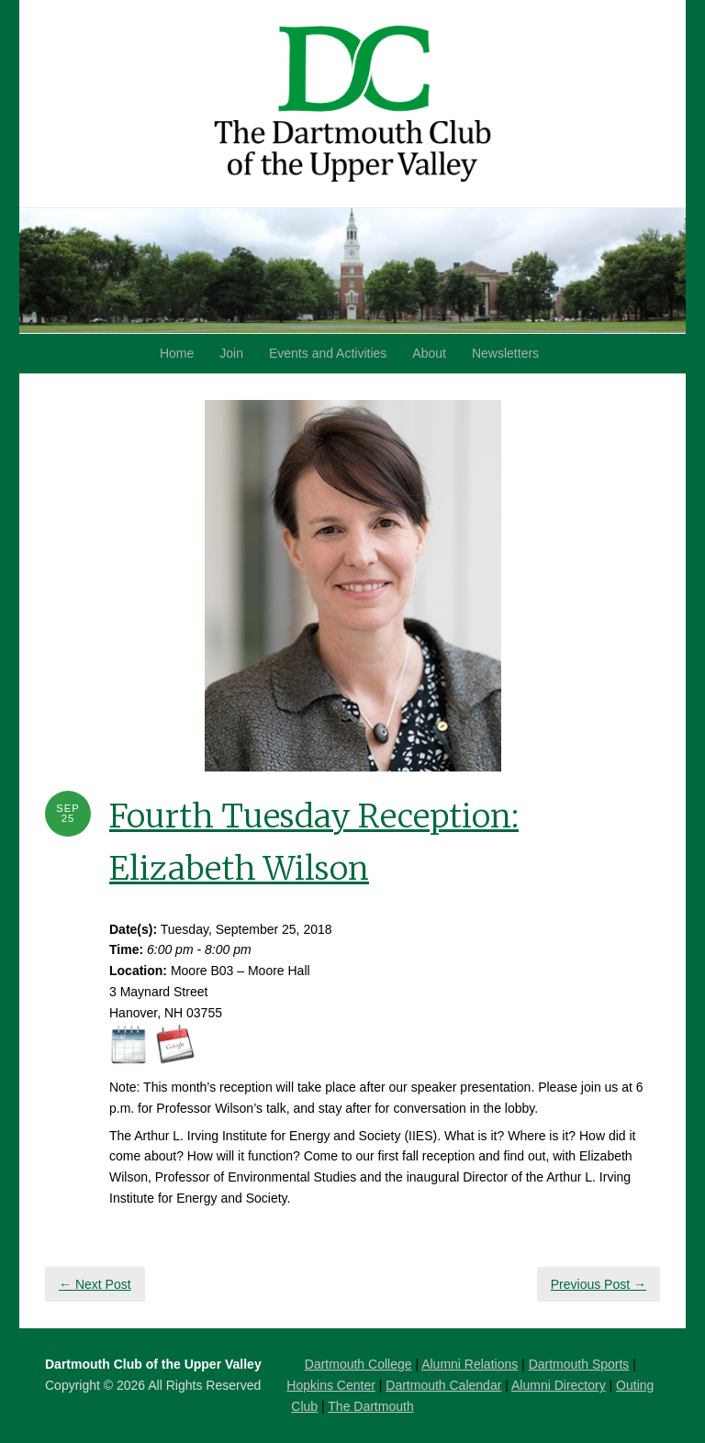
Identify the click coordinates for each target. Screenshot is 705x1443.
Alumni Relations (469, 1364)
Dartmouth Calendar (443, 1385)
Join (231, 353)
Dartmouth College (358, 1364)
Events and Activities (327, 353)
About (429, 353)
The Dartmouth (370, 1406)
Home (177, 353)
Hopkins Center (330, 1385)
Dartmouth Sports (579, 1364)
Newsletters (505, 353)
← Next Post (95, 1284)
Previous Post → (598, 1284)
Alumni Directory (558, 1385)
